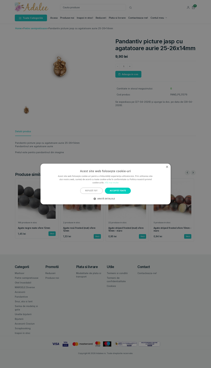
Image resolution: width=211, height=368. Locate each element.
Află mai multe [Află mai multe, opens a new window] (112, 182)
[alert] (105, 184)
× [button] (167, 167)
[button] (105, 198)
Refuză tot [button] (91, 190)
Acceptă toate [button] (118, 190)
